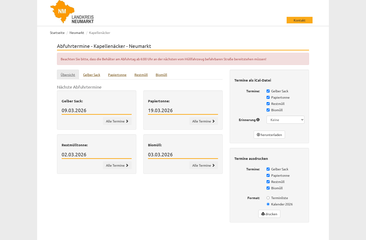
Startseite (57, 32)
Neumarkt (77, 32)
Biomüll (275, 110)
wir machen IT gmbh (199, 235)
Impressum (303, 235)
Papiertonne (278, 97)
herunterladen (269, 135)
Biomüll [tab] (161, 74)
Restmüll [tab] (141, 74)
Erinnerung (249, 120)
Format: (253, 198)
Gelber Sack (277, 91)
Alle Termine (117, 121)
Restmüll (276, 103)
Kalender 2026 (280, 204)
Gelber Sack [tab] (91, 74)
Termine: (253, 91)
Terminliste (277, 198)
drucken (269, 214)
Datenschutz (280, 235)
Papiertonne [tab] (117, 74)
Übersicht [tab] (68, 74)
